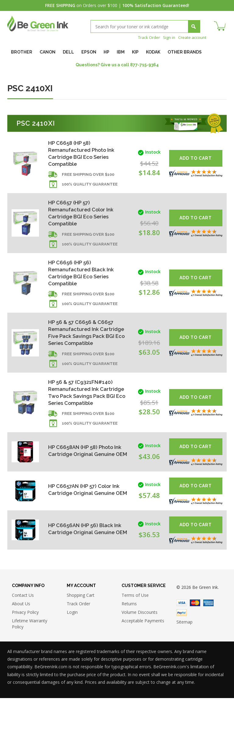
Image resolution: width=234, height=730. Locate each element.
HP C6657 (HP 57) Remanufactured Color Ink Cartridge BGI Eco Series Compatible (83, 217)
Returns (129, 635)
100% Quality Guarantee (90, 188)
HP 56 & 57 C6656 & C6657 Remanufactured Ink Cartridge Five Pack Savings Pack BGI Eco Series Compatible (85, 347)
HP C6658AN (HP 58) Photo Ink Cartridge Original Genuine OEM (83, 481)
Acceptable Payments (143, 652)
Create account (191, 37)
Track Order (145, 37)
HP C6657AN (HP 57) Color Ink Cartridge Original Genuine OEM (82, 520)
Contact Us (23, 627)
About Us (21, 635)
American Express (208, 634)
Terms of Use (135, 627)
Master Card (195, 634)
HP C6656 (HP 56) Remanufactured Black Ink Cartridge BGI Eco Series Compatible (83, 280)
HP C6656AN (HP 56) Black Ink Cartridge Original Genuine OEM (82, 559)
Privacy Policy (25, 644)
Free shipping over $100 (88, 178)
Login (72, 644)
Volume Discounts (140, 644)
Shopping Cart (80, 627)
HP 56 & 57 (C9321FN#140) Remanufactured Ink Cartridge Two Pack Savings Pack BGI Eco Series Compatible (85, 418)
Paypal (181, 644)
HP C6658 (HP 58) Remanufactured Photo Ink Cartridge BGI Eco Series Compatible (83, 154)
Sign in (166, 37)
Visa (181, 634)
